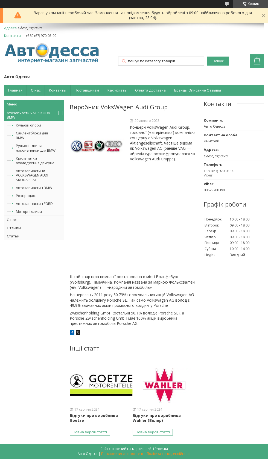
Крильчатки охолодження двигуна (35, 160)
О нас (35, 90)
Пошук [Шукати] (217, 61)
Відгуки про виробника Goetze (94, 418)
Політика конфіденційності (168, 453)
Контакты (57, 90)
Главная (15, 90)
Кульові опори (28, 125)
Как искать (117, 90)
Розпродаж (26, 195)
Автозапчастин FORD (34, 203)
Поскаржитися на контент (122, 453)
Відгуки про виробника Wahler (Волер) (157, 418)
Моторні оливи (29, 211)
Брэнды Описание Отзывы (197, 90)
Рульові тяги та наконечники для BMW (36, 148)
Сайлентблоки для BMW (32, 135)
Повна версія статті (90, 431)
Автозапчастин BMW (34, 187)
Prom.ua (161, 448)
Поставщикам (87, 90)
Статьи (13, 236)
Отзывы (14, 227)
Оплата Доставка (150, 90)
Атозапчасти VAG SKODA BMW (28, 115)
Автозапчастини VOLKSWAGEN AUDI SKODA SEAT (32, 175)
